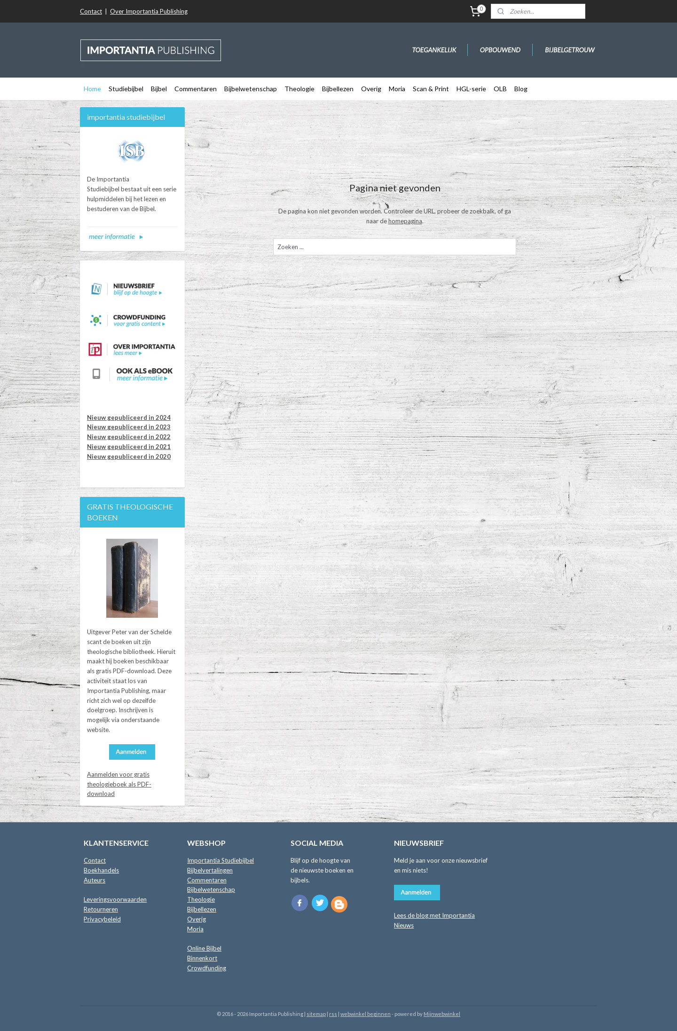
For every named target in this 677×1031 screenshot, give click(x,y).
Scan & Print (431, 89)
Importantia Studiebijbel (220, 860)
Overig (371, 89)
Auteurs (94, 880)
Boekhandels (101, 870)
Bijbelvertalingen (210, 870)
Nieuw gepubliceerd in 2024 (129, 417)
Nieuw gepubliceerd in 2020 (129, 456)
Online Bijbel (204, 948)
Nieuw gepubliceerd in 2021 (129, 446)
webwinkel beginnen (365, 1014)
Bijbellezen (338, 89)
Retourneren (101, 909)
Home (92, 89)
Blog (520, 89)
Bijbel (159, 89)
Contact (91, 11)
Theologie (299, 89)
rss (333, 1014)
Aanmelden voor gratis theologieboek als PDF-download (119, 784)
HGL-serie (471, 89)
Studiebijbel (126, 89)
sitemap (316, 1014)
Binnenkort (202, 958)
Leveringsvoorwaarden (115, 899)
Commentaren (195, 89)
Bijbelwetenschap (250, 89)
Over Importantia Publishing (149, 11)
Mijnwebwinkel (442, 1014)
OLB (500, 89)
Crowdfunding (206, 968)
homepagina (405, 221)
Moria (397, 89)
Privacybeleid (102, 919)
